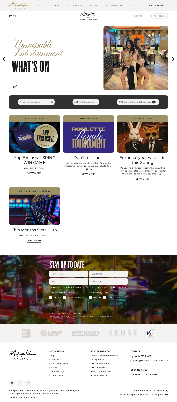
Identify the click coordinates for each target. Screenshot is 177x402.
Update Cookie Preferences (104, 356)
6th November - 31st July (34, 190)
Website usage (56, 371)
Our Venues (158, 5)
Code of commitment (100, 371)
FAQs (52, 356)
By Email (55, 297)
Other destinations (58, 363)
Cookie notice (56, 375)
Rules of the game (99, 367)
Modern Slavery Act (100, 375)
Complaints (55, 359)
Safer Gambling (75, 6)
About (40, 6)
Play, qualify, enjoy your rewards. (34, 235)
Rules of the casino (99, 363)
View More (34, 173)
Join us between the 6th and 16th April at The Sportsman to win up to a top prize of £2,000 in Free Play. (88, 166)
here (79, 313)
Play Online (160, 16)
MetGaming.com (114, 6)
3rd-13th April (142, 118)
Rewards (55, 6)
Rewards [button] (140, 16)
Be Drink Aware (141, 394)
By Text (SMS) (72, 297)
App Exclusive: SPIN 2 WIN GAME (34, 160)
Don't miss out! (88, 157)
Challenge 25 (157, 394)
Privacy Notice (97, 359)
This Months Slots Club (34, 230)
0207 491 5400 (143, 356)
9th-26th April (34, 118)
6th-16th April (88, 118)
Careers (94, 6)
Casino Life (134, 6)
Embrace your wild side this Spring (142, 160)
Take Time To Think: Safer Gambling (150, 390)
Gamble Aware (124, 394)
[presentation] (3, 58)
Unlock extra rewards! (34, 168)
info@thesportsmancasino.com (152, 360)
